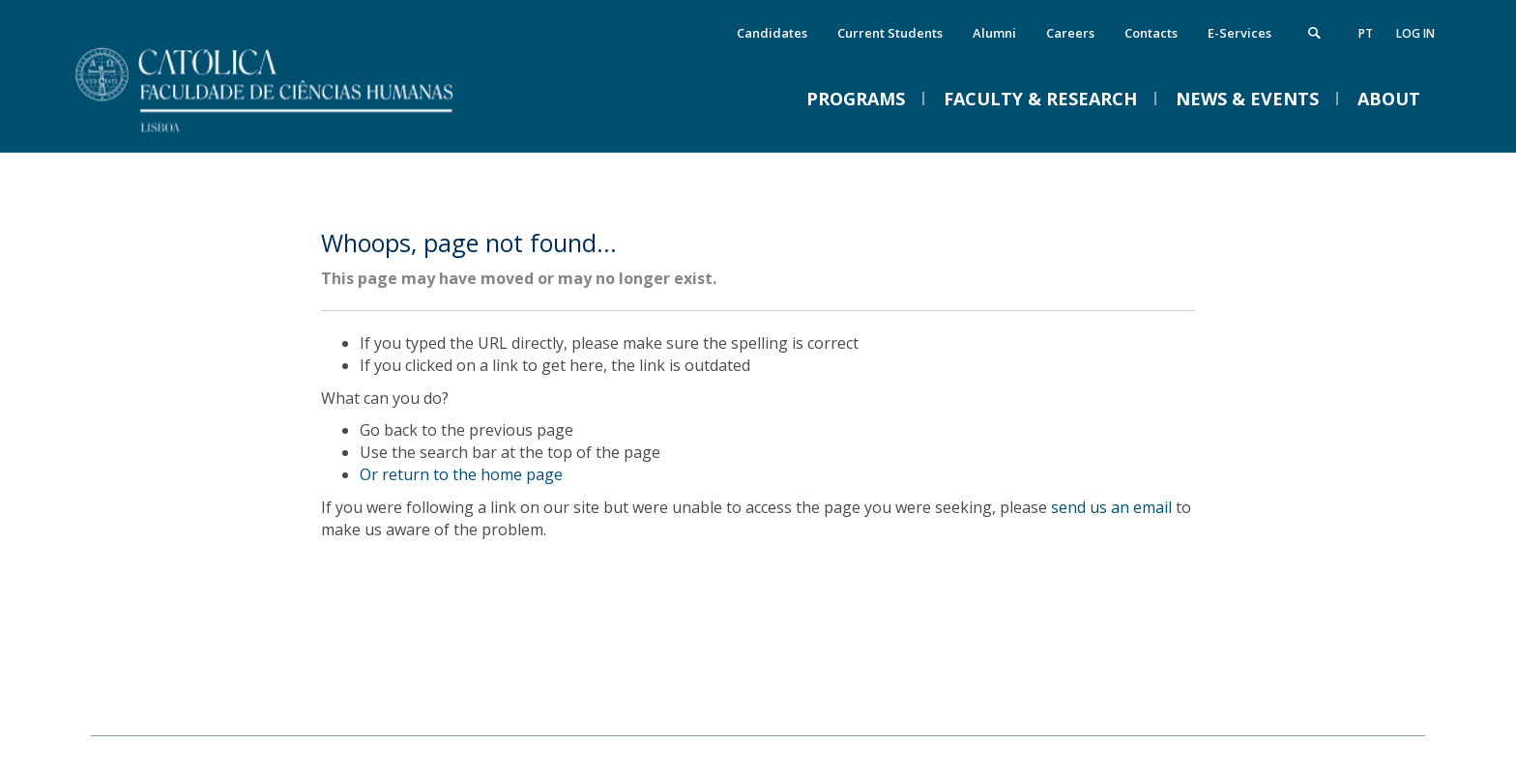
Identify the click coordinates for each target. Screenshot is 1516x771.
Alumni (994, 33)
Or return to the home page (461, 474)
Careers (1070, 33)
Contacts (1151, 33)
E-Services (1239, 33)
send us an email (1111, 507)
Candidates (772, 33)
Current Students (890, 33)
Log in (1415, 33)
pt (1365, 33)
